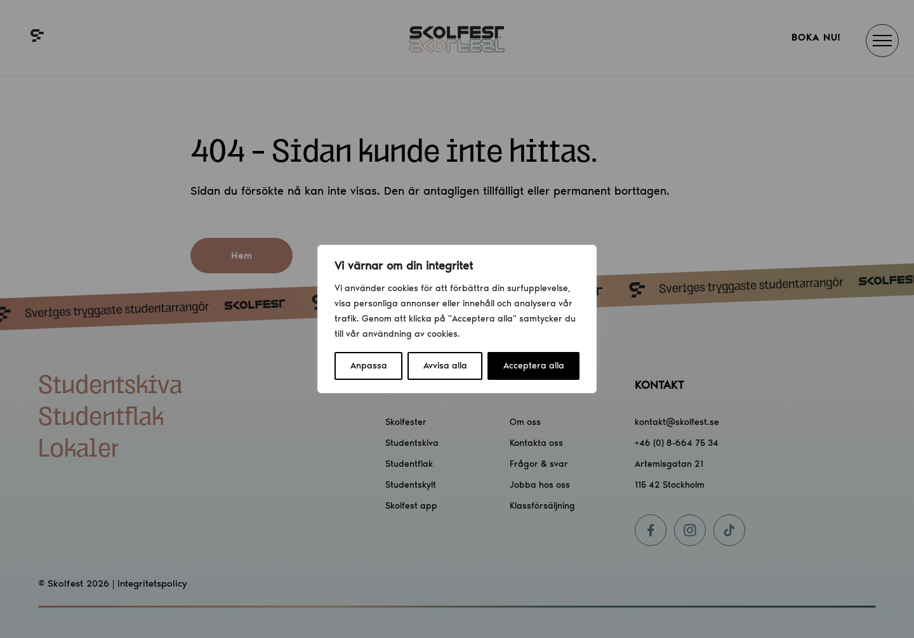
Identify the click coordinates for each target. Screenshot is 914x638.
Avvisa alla (445, 365)
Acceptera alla (533, 365)
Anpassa (368, 365)
